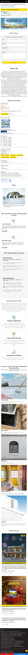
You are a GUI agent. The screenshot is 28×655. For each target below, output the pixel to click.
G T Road (2, 155)
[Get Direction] (10, 181)
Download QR (3, 131)
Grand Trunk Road (20, 155)
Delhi (9, 150)
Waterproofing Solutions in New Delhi (7, 652)
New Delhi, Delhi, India (5, 181)
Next (26, 199)
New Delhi (9, 151)
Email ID (3, 43)
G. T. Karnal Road (13, 157)
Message (3, 52)
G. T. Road (7, 155)
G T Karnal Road (12, 155)
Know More (4, 247)
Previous (1, 199)
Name (3, 39)
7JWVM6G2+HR (4, 180)
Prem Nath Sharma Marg (5, 157)
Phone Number (5, 47)
